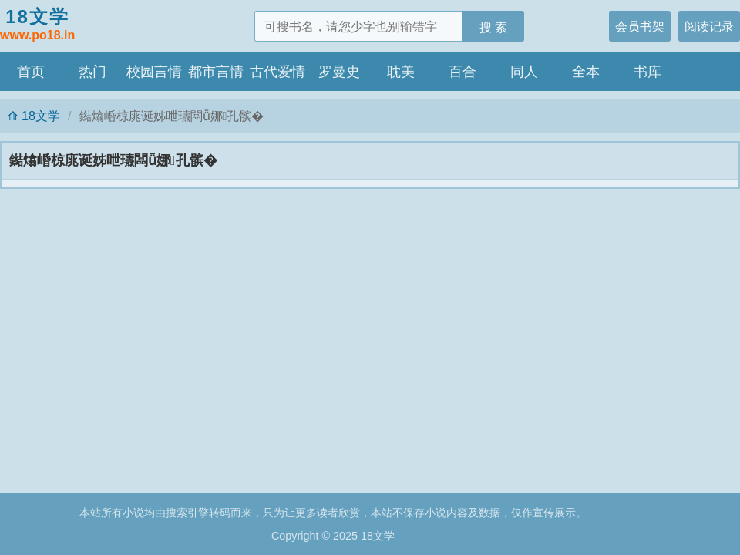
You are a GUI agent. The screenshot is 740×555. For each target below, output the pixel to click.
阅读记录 (709, 26)
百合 (462, 71)
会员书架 (639, 26)
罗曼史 (339, 71)
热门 (92, 71)
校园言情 (154, 71)
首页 (31, 71)
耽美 (401, 71)
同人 (524, 71)
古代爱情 (277, 71)
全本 (586, 71)
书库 (647, 71)
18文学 (37, 25)
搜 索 (493, 27)
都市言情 (216, 71)
